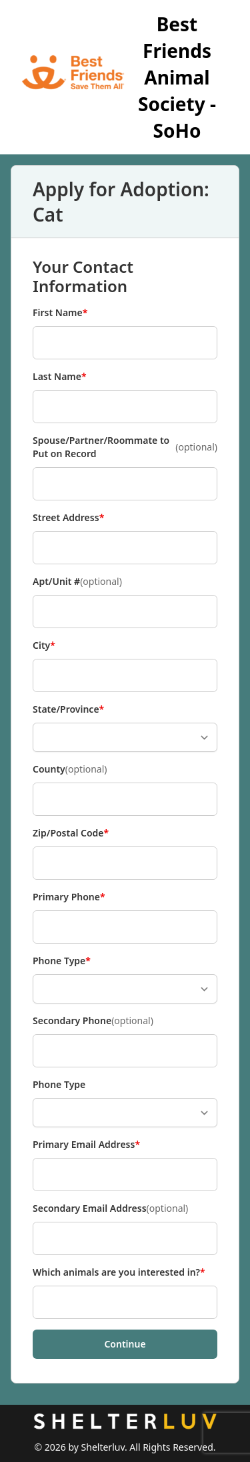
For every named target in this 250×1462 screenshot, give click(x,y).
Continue (124, 1344)
